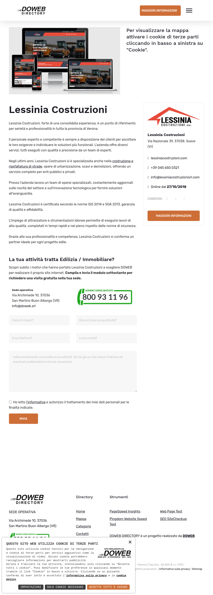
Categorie (83, 526)
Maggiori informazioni (159, 10)
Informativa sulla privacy (174, 568)
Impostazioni (30, 587)
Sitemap (197, 568)
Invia (23, 419)
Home (80, 511)
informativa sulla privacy (86, 576)
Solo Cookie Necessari (65, 587)
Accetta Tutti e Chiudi (108, 587)
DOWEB (189, 536)
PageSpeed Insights (125, 511)
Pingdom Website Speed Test (128, 521)
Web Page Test (171, 511)
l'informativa (36, 402)
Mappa (81, 519)
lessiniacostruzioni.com (169, 158)
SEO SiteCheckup (173, 519)
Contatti (82, 534)
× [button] (130, 542)
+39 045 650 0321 (165, 168)
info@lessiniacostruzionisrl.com (175, 177)
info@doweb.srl (24, 306)
